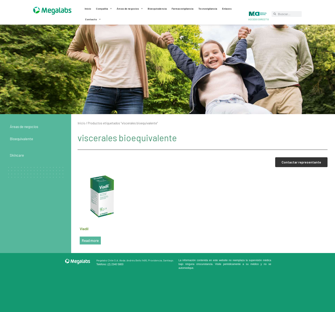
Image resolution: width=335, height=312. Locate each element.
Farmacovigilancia (182, 8)
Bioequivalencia (157, 8)
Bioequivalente (21, 139)
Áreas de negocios (130, 9)
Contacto (93, 19)
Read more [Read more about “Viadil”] (90, 240)
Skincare (17, 155)
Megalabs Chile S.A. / (108, 260)
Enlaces (227, 8)
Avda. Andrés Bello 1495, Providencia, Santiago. (147, 260)
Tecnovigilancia (207, 8)
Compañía (104, 9)
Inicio (88, 8)
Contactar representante (301, 162)
